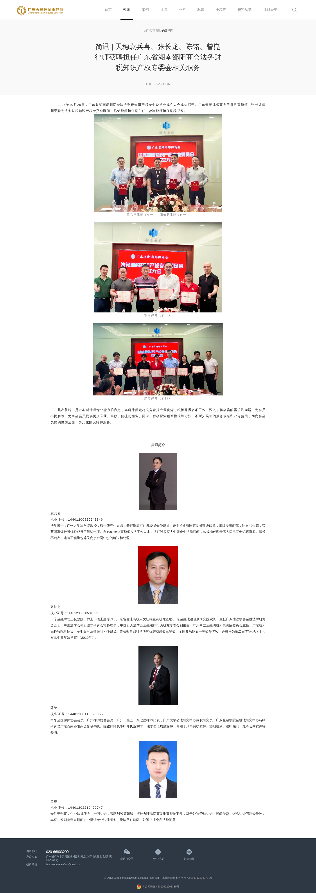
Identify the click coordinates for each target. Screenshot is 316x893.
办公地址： (33, 856)
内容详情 (167, 30)
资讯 (126, 10)
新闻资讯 (155, 30)
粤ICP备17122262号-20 (198, 877)
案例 (145, 10)
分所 (182, 10)
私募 (200, 10)
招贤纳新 (245, 10)
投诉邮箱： (33, 864)
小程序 (221, 10)
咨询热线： (33, 851)
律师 (163, 10)
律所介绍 (270, 10)
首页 (108, 10)
